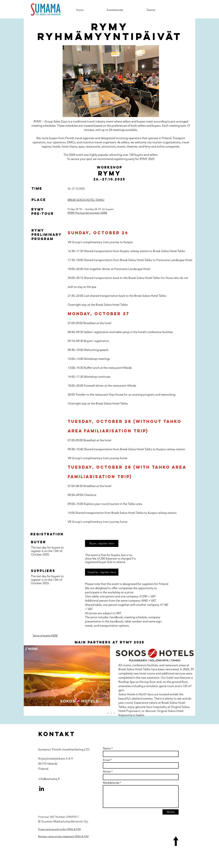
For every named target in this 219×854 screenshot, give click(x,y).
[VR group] (108, 713)
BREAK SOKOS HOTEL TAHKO (86, 199)
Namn (107, 748)
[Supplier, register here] (101, 572)
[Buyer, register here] (101, 543)
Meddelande (111, 782)
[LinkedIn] (41, 788)
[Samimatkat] (111, 713)
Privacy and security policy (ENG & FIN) (59, 829)
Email (106, 760)
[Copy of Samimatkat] (114, 713)
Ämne (107, 771)
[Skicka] (171, 812)
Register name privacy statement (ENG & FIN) (63, 836)
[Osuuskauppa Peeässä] (104, 713)
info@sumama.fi (49, 779)
